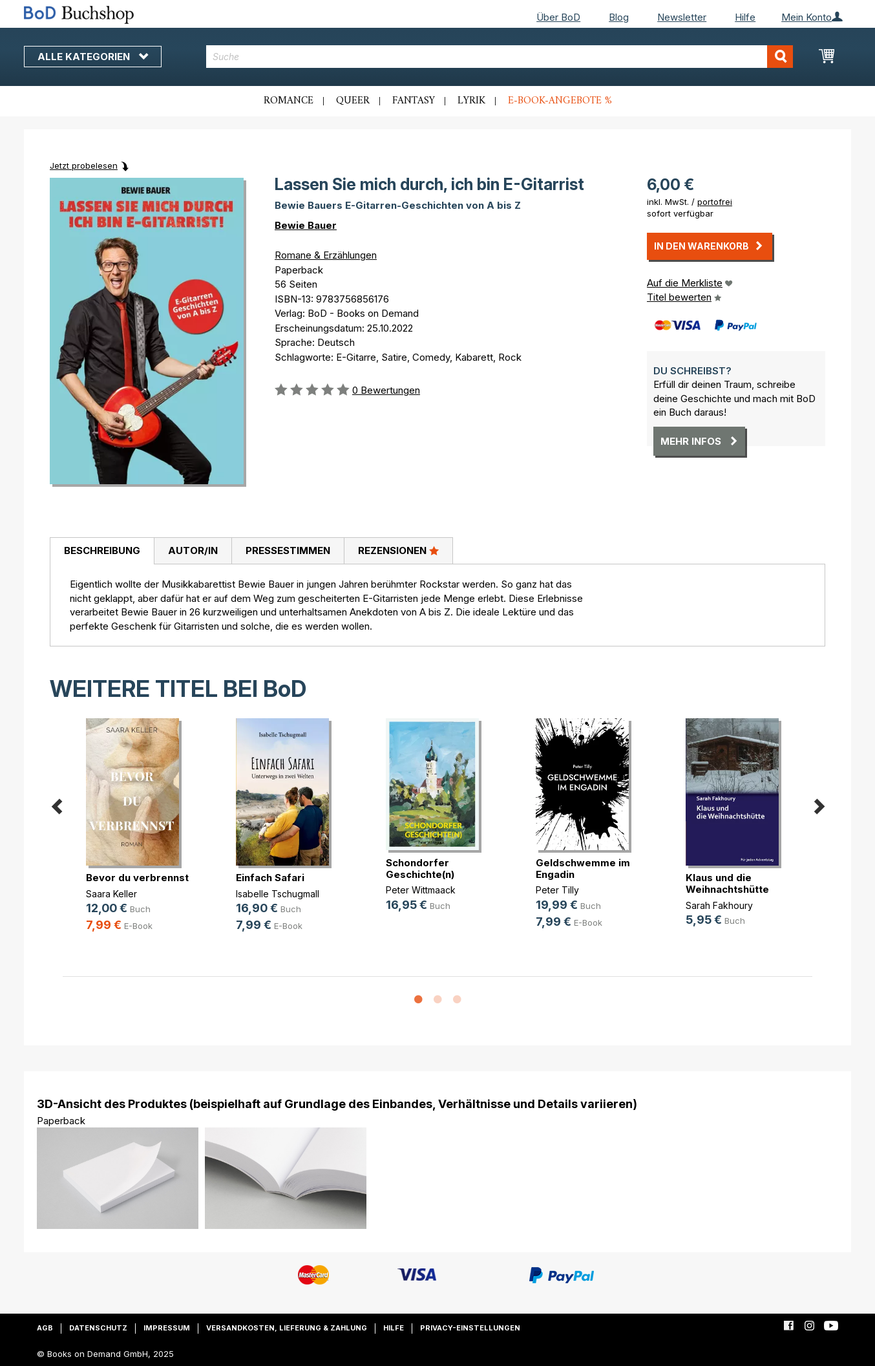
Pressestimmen (288, 550)
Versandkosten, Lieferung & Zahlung (286, 1327)
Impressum (166, 1327)
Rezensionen (398, 550)
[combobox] (500, 56)
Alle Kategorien (92, 56)
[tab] (102, 551)
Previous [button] (56, 804)
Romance (288, 101)
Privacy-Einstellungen (470, 1327)
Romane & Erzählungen (326, 255)
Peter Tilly (557, 889)
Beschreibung (102, 550)
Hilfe (745, 17)
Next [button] (818, 804)
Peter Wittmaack (421, 889)
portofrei (714, 202)
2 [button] (437, 1000)
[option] (138, 835)
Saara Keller (111, 893)
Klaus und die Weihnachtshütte (727, 883)
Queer (353, 101)
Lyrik (471, 101)
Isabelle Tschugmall (277, 893)
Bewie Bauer (306, 225)
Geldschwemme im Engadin (583, 868)
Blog (619, 17)
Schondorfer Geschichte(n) (420, 868)
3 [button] (456, 1000)
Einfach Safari (270, 877)
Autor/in (193, 550)
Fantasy (413, 101)
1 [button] (418, 1000)
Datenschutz (98, 1327)
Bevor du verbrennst (137, 877)
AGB (45, 1327)
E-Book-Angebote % (560, 101)
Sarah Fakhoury (719, 905)
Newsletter (681, 17)
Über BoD (558, 17)
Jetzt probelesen (84, 165)
